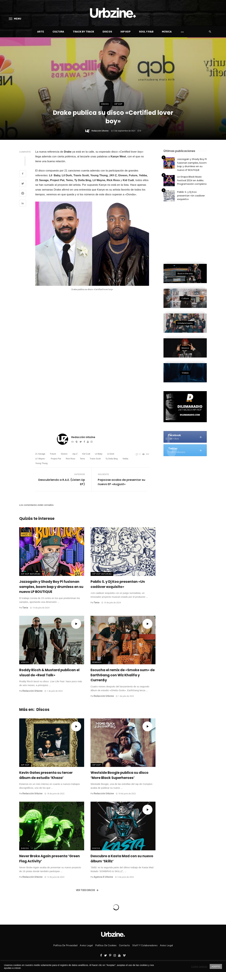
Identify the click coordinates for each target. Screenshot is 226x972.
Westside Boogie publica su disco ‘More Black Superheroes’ (119, 775)
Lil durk (110, 454)
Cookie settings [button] (199, 966)
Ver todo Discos (87, 890)
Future (53, 454)
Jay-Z (74, 454)
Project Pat (56, 458)
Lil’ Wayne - (40, 458)
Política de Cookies (106, 945)
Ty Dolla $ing (111, 458)
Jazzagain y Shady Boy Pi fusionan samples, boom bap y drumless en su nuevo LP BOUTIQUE (51, 586)
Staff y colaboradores (145, 945)
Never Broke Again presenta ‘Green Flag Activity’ (49, 858)
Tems (82, 458)
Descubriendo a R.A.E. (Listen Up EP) (61, 482)
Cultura (58, 31)
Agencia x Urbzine (103, 877)
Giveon (64, 454)
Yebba (125, 458)
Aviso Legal (86, 945)
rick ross (70, 458)
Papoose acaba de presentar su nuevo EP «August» (121, 482)
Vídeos (25, 662)
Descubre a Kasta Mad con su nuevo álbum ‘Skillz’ (122, 858)
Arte (40, 31)
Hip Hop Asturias (30, 574)
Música (167, 31)
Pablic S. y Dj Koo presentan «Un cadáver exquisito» (118, 584)
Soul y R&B (146, 31)
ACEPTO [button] (216, 966)
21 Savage (40, 454)
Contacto (124, 945)
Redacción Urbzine (100, 131)
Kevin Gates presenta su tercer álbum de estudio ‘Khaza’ (46, 775)
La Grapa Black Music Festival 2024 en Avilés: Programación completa (191, 180)
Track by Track (83, 31)
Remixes (96, 662)
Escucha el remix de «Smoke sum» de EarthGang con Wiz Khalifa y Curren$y (123, 675)
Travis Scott (95, 458)
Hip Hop (125, 31)
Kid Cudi (86, 454)
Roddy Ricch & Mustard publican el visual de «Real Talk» (49, 672)
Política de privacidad (65, 945)
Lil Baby (98, 454)
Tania (25, 607)
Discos (107, 31)
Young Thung (41, 463)
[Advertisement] (187, 231)
